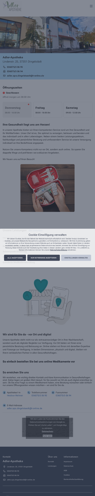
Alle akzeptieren (15, 258)
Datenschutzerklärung (58, 250)
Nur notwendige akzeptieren (43, 258)
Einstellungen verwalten (76, 258)
